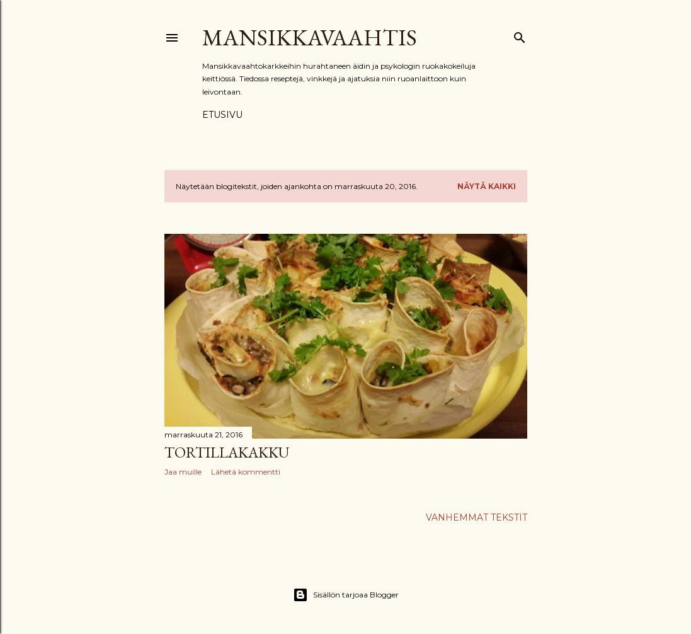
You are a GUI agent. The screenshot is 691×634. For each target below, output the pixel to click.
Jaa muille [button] (183, 471)
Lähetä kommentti (245, 471)
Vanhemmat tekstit (476, 517)
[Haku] (519, 35)
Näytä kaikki (486, 186)
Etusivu (222, 114)
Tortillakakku (226, 452)
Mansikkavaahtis (309, 37)
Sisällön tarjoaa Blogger (346, 594)
